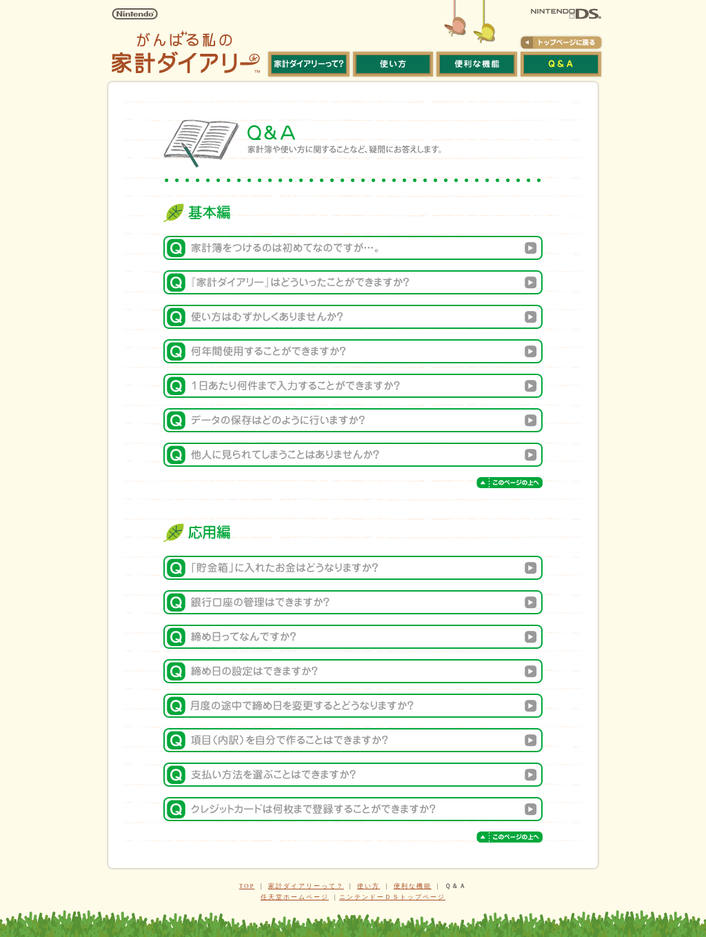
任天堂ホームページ (295, 897)
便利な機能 (413, 886)
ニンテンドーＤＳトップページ (392, 897)
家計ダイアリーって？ (306, 886)
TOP (247, 886)
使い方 (368, 886)
